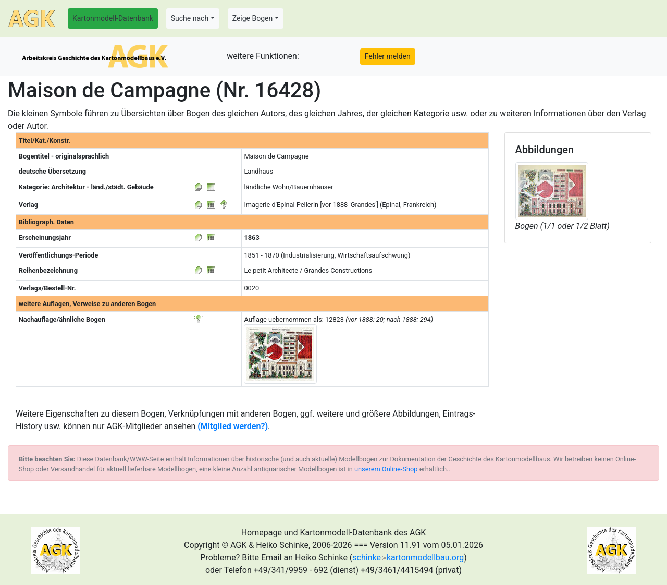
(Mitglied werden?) (232, 426)
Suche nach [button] (189, 18)
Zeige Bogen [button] (252, 18)
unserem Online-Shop (386, 469)
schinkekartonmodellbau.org (408, 558)
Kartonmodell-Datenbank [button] (112, 18)
